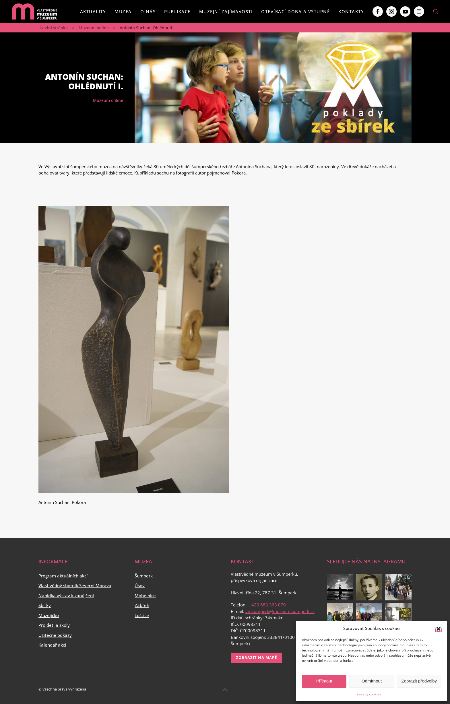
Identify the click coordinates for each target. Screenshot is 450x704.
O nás (148, 11)
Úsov (140, 585)
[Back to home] (34, 11)
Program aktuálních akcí (63, 576)
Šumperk (144, 576)
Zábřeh (142, 605)
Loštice (142, 615)
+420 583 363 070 (267, 605)
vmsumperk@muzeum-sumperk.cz (280, 611)
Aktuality (93, 11)
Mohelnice (145, 595)
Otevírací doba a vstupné (295, 11)
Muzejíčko (48, 615)
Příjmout (324, 680)
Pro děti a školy (54, 625)
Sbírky (44, 605)
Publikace (177, 11)
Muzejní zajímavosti (226, 11)
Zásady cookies (369, 694)
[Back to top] (225, 690)
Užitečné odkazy (55, 635)
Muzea (123, 11)
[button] (438, 628)
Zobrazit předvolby (419, 680)
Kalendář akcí (52, 645)
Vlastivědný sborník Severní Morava (74, 585)
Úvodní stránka (53, 27)
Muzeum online (94, 27)
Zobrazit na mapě (256, 657)
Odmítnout (372, 680)
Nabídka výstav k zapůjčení (66, 595)
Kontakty (351, 11)
